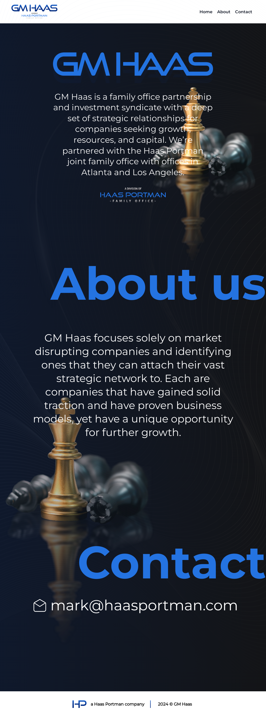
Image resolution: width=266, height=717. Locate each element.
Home (206, 11)
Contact (243, 11)
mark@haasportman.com (144, 604)
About (223, 11)
